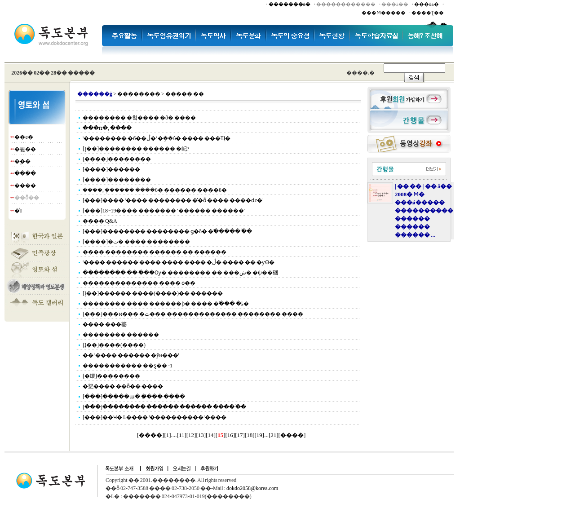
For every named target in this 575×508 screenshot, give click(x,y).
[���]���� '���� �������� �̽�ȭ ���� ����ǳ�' (173, 200)
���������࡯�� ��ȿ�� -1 (127, 365)
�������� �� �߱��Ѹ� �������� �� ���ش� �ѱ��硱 (180, 272)
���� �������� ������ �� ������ (154, 252)
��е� (23, 137)
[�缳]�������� (111, 376)
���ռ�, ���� (107, 128)
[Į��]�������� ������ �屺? (136, 149)
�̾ (18, 211)
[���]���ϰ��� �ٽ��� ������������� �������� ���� (193, 314)
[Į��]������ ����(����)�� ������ (153, 293)
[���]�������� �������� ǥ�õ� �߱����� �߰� (167, 231)
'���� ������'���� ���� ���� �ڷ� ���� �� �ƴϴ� (178, 262)
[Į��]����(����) (114, 345)
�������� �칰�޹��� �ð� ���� (139, 118)
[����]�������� (117, 159)
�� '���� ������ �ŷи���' (131, 355)
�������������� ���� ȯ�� (139, 283)
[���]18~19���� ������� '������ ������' (164, 211)
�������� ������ (121, 334)
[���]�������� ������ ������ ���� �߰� (164, 407)
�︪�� (22, 161)
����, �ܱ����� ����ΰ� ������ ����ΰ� (155, 190)
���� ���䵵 (105, 324)
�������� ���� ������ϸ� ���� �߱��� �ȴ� (166, 303)
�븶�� (25, 149)
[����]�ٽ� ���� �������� (136, 242)
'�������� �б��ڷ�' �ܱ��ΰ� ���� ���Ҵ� (156, 138)
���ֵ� (25, 173)
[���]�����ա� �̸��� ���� (134, 396)
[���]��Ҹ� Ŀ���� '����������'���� (154, 417)
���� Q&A (100, 221)
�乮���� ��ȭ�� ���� (123, 386)
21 (273, 435)
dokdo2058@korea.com (252, 488)
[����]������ (111, 169)
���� (25, 185)
